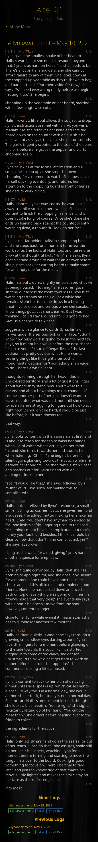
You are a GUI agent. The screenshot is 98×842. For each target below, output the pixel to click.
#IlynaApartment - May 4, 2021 (29, 827)
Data (60, 18)
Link (89, 51)
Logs (49, 18)
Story (38, 18)
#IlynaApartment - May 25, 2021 (30, 805)
